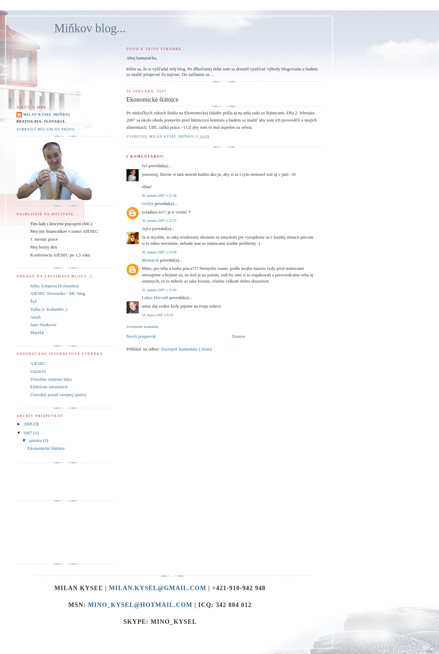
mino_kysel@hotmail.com (140, 604)
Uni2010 (38, 371)
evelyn (148, 203)
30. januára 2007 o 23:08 (159, 252)
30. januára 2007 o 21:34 (159, 195)
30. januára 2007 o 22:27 (159, 220)
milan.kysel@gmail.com (157, 588)
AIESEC (38, 363)
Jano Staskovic (43, 324)
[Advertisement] (47, 532)
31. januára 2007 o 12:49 (159, 290)
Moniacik (150, 260)
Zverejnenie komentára (142, 327)
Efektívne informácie (49, 386)
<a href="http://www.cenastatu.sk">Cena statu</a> (36, 482)
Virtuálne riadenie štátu (51, 379)
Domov (239, 336)
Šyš (33, 301)
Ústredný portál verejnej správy (58, 394)
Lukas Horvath (155, 297)
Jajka (146, 228)
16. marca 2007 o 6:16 (157, 315)
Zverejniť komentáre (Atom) (186, 349)
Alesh (35, 317)
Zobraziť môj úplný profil (45, 129)
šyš (144, 165)
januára (36, 440)
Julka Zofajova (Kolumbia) (54, 285)
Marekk (37, 332)
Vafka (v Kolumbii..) (48, 309)
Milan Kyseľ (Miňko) (46, 114)
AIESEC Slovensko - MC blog (57, 293)
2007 (28, 432)
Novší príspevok (141, 336)
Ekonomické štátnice (46, 448)
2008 (28, 423)
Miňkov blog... (90, 28)
